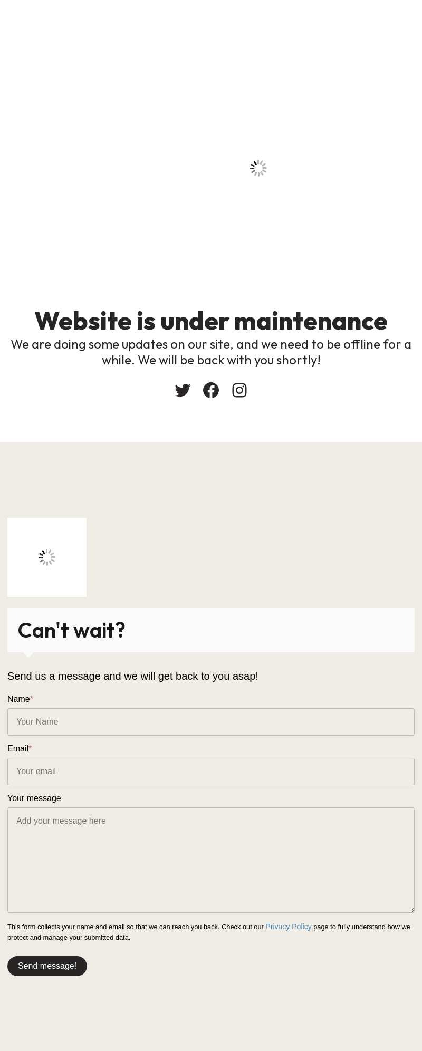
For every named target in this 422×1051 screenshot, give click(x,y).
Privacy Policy (286, 926)
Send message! (47, 964)
